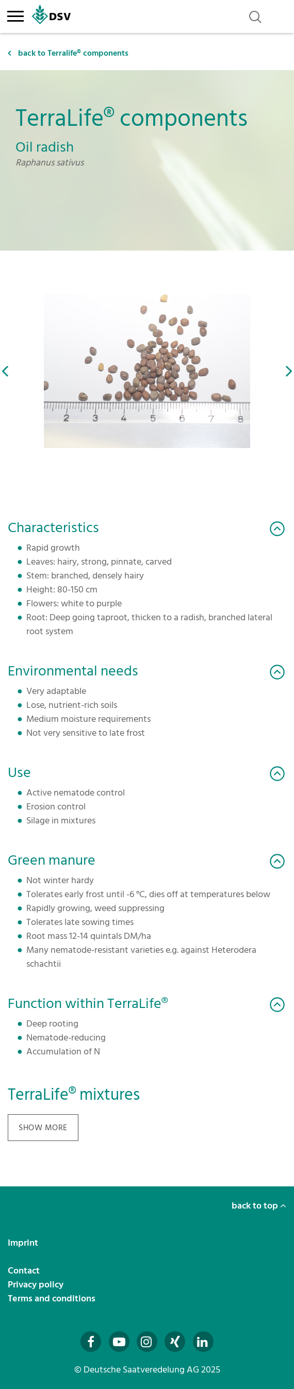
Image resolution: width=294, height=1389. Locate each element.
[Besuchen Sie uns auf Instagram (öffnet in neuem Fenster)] (147, 1341)
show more (43, 1127)
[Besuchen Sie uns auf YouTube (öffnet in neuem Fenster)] (119, 1341)
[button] (5, 371)
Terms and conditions (52, 1298)
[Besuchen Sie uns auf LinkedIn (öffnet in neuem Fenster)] (203, 1341)
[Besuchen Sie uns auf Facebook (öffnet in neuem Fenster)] (90, 1341)
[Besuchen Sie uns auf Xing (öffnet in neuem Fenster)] (175, 1341)
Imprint (24, 1242)
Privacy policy (37, 1284)
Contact (25, 1270)
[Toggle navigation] (15, 14)
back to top (259, 1205)
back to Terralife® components (68, 53)
